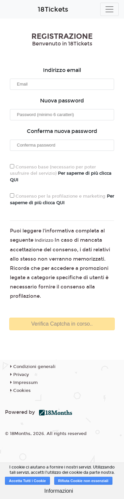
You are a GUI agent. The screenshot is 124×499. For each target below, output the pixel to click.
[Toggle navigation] (109, 9)
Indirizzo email (62, 70)
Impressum (24, 382)
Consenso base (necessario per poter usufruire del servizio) (60, 173)
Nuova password (62, 100)
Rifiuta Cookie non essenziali (83, 481)
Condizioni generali (33, 366)
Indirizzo (44, 240)
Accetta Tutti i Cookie (27, 481)
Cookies (20, 390)
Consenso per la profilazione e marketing (62, 199)
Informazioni (58, 491)
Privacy (19, 374)
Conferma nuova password (62, 131)
